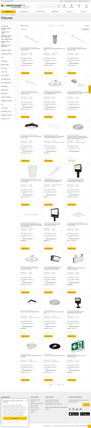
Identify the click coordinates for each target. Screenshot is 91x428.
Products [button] (8, 12)
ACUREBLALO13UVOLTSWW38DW (29, 266)
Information (5, 397)
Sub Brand (4, 86)
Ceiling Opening (6, 97)
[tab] (8, 26)
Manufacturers (6, 50)
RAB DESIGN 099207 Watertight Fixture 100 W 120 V (54, 49)
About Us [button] (69, 12)
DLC (2, 104)
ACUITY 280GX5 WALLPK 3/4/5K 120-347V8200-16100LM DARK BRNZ (52, 268)
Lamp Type (4, 72)
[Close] (27, 400)
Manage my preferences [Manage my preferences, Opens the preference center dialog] (15, 422)
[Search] (48, 6)
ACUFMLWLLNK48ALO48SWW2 (28, 91)
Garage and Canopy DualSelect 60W (30, 311)
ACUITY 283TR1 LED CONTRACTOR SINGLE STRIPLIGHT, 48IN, (76, 49)
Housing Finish (5, 79)
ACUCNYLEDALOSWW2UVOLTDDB (29, 135)
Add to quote (71, 160)
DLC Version (5, 75)
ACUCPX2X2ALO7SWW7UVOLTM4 (75, 222)
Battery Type (5, 119)
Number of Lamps (6, 115)
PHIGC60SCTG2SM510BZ (27, 310)
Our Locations (34, 405)
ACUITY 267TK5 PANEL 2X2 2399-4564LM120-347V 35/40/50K (78, 224)
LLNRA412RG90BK (48, 354)
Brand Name (5, 64)
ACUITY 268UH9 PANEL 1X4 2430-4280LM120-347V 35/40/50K (31, 181)
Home (2, 14)
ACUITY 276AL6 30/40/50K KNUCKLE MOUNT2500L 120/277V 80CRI (75, 312)
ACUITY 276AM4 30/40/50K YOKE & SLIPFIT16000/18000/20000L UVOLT (75, 181)
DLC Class (4, 108)
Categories (4, 26)
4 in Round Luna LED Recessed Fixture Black (54, 355)
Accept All (15, 418)
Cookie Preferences (47, 425)
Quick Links (35, 397)
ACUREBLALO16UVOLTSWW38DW (52, 91)
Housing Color (6, 111)
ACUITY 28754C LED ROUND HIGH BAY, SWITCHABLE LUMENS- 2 (53, 93)
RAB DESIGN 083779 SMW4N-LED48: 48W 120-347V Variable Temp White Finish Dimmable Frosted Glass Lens (31, 225)
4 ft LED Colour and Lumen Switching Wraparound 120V (29, 93)
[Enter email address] (76, 404)
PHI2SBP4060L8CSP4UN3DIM (51, 135)
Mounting (4, 93)
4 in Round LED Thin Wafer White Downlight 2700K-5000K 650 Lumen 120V (77, 93)
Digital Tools (40, 12)
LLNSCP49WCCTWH (25, 354)
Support (5, 1)
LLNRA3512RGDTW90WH (73, 135)
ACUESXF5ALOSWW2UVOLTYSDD (52, 222)
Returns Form (34, 407)
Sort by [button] (86, 25)
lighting (7, 14)
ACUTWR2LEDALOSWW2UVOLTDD (52, 266)
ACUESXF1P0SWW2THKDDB (73, 310)
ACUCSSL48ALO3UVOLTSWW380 (75, 47)
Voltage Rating (6, 83)
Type (2, 57)
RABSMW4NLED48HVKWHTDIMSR (29, 222)
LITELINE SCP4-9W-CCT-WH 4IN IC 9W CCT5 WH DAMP (31, 356)
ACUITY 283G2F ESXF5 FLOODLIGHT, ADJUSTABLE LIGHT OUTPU (52, 224)
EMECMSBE (70, 266)
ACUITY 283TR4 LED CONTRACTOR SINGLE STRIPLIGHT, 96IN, (30, 49)
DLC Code (4, 68)
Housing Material (6, 101)
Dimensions (4, 90)
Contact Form (34, 410)
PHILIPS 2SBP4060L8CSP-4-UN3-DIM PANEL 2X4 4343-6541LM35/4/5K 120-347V (54, 137)
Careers (33, 412)
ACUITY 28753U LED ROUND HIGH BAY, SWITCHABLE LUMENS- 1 (29, 268)
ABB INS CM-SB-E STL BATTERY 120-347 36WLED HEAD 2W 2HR (76, 268)
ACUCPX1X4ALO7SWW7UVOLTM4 (29, 179)
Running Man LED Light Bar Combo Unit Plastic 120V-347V (76, 356)
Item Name (4, 61)
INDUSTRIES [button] (55, 12)
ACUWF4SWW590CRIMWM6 (74, 91)
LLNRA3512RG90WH (49, 310)
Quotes (61, 1)
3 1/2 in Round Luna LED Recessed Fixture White (54, 312)
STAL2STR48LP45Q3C (49, 179)
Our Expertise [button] (23, 12)
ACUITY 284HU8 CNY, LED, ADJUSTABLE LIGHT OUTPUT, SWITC (31, 137)
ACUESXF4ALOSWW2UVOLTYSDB (75, 179)
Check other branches (27, 63)
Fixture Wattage (6, 54)
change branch (25, 7)
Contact (83, 12)
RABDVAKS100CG (48, 47)
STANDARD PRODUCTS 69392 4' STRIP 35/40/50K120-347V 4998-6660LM (53, 181)
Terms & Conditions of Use (58, 425)
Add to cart (25, 73)
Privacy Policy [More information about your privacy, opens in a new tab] (20, 415)
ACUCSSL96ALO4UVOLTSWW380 (29, 47)
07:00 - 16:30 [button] (26, 6)
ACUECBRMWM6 (71, 354)
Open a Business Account (71, 1)
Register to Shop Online (83, 1)
